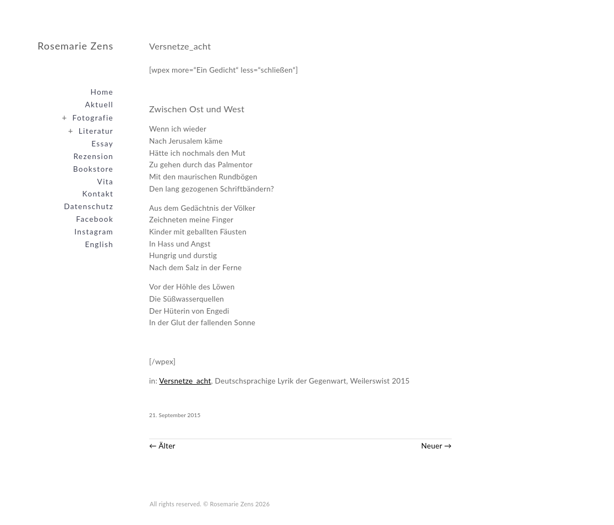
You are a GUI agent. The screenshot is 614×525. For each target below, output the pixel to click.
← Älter (162, 445)
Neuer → (436, 445)
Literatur (88, 130)
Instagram (93, 231)
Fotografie (85, 117)
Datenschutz (88, 206)
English (99, 244)
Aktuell (99, 104)
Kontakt (98, 193)
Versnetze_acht (185, 380)
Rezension (93, 156)
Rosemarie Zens (75, 46)
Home (101, 92)
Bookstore (93, 169)
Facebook (94, 219)
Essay (102, 143)
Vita (105, 181)
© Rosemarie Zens (228, 503)
